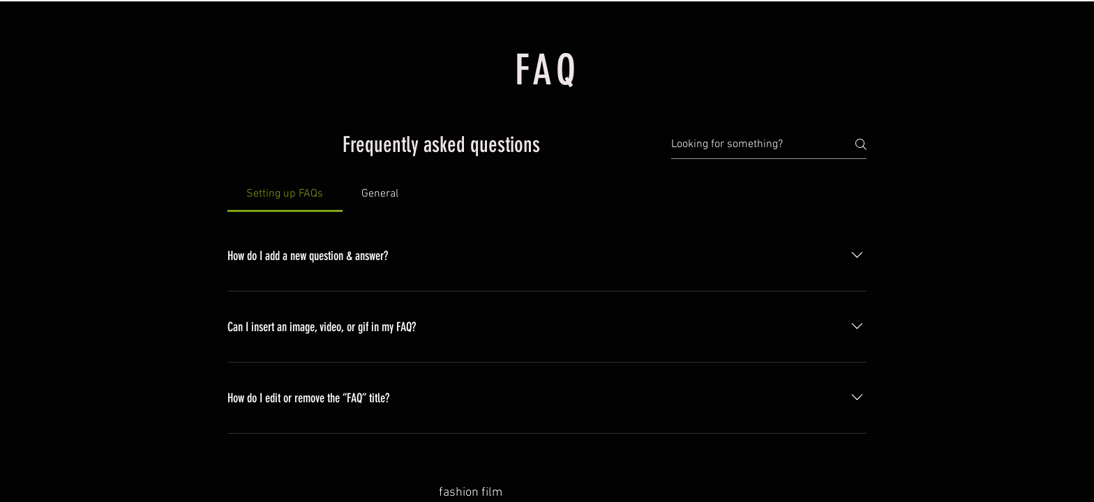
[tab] (285, 194)
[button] (871, 27)
